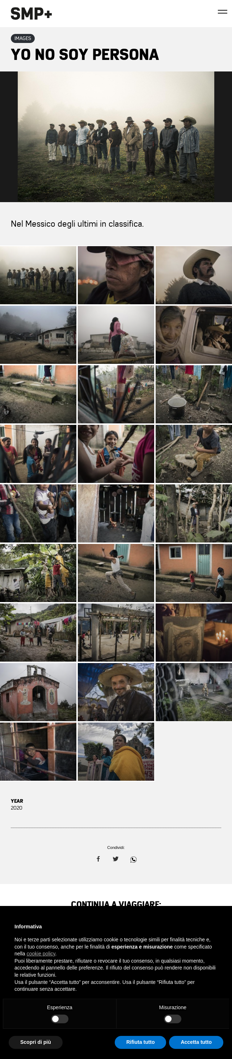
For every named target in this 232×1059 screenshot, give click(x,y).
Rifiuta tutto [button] (140, 1042)
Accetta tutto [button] (196, 1042)
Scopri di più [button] (35, 1042)
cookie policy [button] (40, 953)
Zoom (116, 136)
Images (22, 38)
